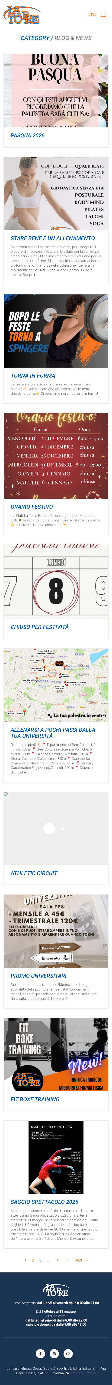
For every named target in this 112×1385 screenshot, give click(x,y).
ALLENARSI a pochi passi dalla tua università (53, 733)
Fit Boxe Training (35, 1099)
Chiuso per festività (40, 627)
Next (81, 1260)
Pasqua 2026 (28, 136)
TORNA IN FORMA (33, 376)
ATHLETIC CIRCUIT (34, 873)
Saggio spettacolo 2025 (44, 1202)
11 (67, 1260)
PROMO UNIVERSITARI (39, 976)
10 (57, 1260)
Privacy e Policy (84, 1373)
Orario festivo (32, 507)
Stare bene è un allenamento (53, 238)
